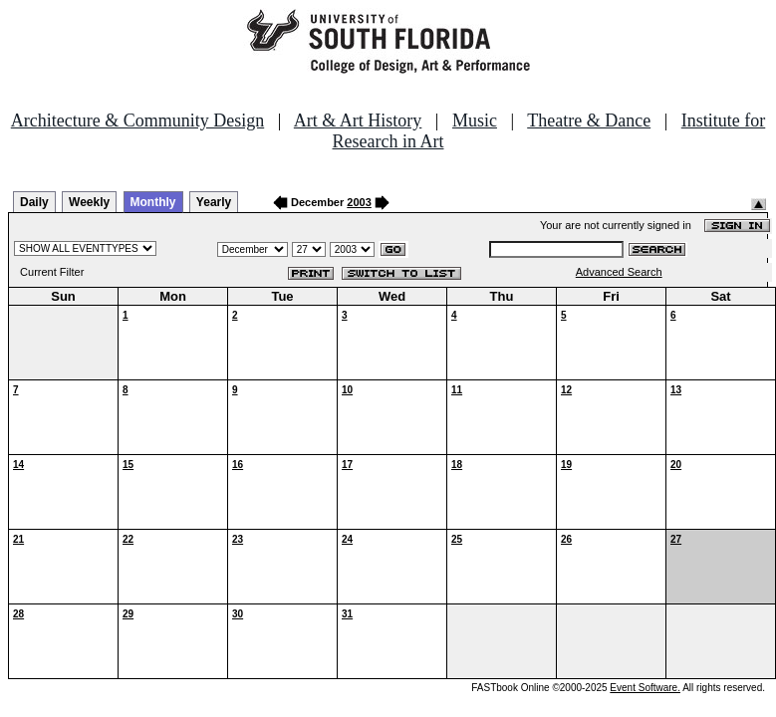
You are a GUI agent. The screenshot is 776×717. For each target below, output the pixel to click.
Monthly (153, 202)
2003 (359, 202)
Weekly (89, 202)
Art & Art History (358, 120)
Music (474, 120)
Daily (34, 202)
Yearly (213, 202)
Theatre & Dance (588, 120)
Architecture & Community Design (137, 120)
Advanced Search (619, 272)
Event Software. (645, 687)
